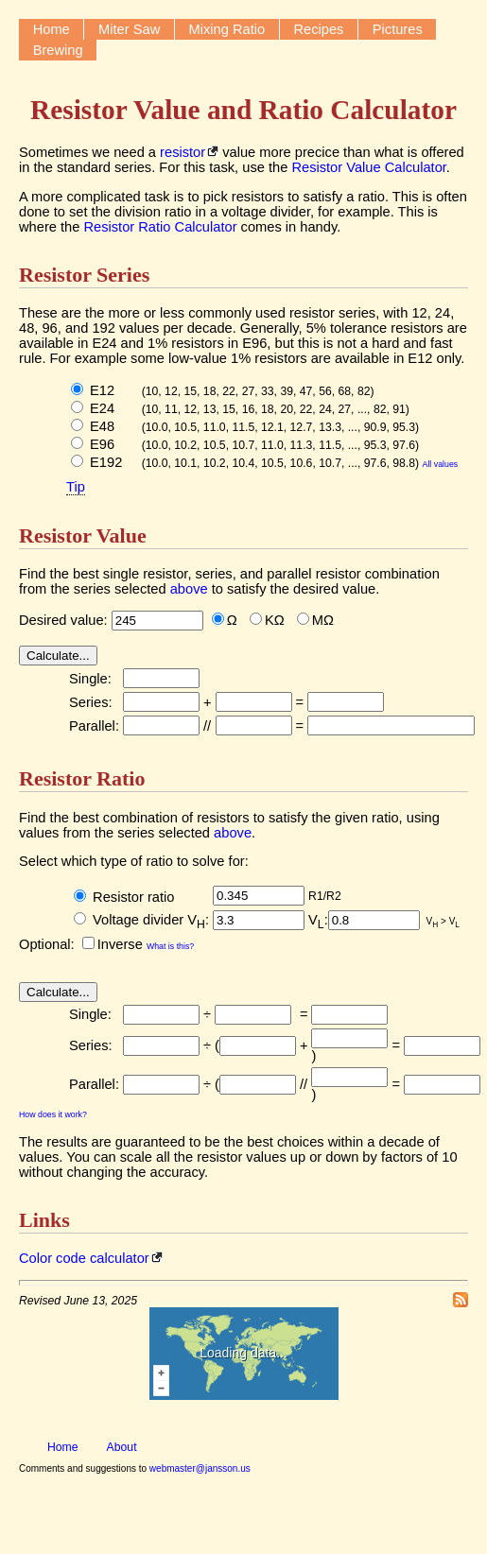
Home (51, 29)
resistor (182, 152)
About (122, 1447)
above (189, 588)
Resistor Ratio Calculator (159, 226)
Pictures (398, 29)
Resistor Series (84, 274)
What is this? (170, 946)
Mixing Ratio (227, 29)
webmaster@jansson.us (200, 1468)
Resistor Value (83, 535)
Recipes (319, 29)
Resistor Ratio (82, 778)
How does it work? (53, 1114)
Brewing (58, 50)
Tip (75, 486)
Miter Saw (129, 29)
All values (441, 464)
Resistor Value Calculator (368, 167)
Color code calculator (84, 1258)
